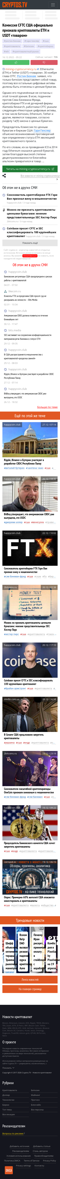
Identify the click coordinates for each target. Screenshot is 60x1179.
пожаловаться (30, 255)
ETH (7, 51)
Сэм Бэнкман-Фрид (15, 576)
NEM (9, 1028)
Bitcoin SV (11, 1030)
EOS (27, 1023)
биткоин (29, 46)
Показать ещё (30, 242)
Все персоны (37, 1109)
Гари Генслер (32, 41)
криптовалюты (48, 851)
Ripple (32, 1023)
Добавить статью (41, 1146)
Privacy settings (23, 1165)
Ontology (40, 1030)
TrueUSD (15, 1033)
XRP (26, 1025)
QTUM (33, 1033)
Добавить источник (19, 1146)
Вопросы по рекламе (12, 1133)
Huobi (27, 1030)
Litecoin (21, 1023)
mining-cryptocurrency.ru (19, 69)
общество (48, 905)
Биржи (5, 1104)
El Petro (20, 1025)
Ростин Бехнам (13, 41)
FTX (45, 576)
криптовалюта (13, 46)
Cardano (20, 1030)
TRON (38, 1023)
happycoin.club (17, 272)
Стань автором (40, 1151)
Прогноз (35, 1099)
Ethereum (13, 1023)
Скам (38, 576)
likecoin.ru (14, 291)
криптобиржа (46, 46)
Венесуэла (38, 522)
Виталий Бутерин (14, 467)
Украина (10, 742)
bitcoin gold (24, 1033)
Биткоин (35, 1090)
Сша (46, 41)
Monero (45, 1023)
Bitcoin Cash (34, 1025)
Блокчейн (36, 1104)
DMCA (9, 1170)
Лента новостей (30, 979)
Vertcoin (38, 1028)
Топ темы (7, 1109)
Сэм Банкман (36, 796)
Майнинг (35, 1095)
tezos (33, 1030)
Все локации (8, 1114)
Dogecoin (6, 1033)
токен (51, 634)
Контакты (39, 1165)
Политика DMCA (12, 1160)
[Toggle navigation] (52, 5)
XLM (24, 1028)
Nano (4, 1035)
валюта (36, 905)
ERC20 (14, 1028)
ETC (19, 1028)
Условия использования (19, 1155)
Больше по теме (47, 407)
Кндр (27, 742)
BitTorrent (41, 1033)
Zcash (8, 1025)
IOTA (14, 1025)
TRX (3, 1025)
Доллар (6, 1095)
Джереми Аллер (14, 522)
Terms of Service (31, 1160)
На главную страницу (30, 989)
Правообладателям (43, 1155)
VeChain (30, 1028)
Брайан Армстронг (15, 688)
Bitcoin (5, 1023)
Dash (4, 1028)
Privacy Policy (49, 1160)
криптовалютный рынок (26, 51)
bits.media (14, 330)
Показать (8, 1067)
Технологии (8, 1099)
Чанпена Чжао (35, 467)
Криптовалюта (9, 1090)
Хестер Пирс (12, 634)
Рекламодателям (20, 1151)
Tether (42, 1025)
